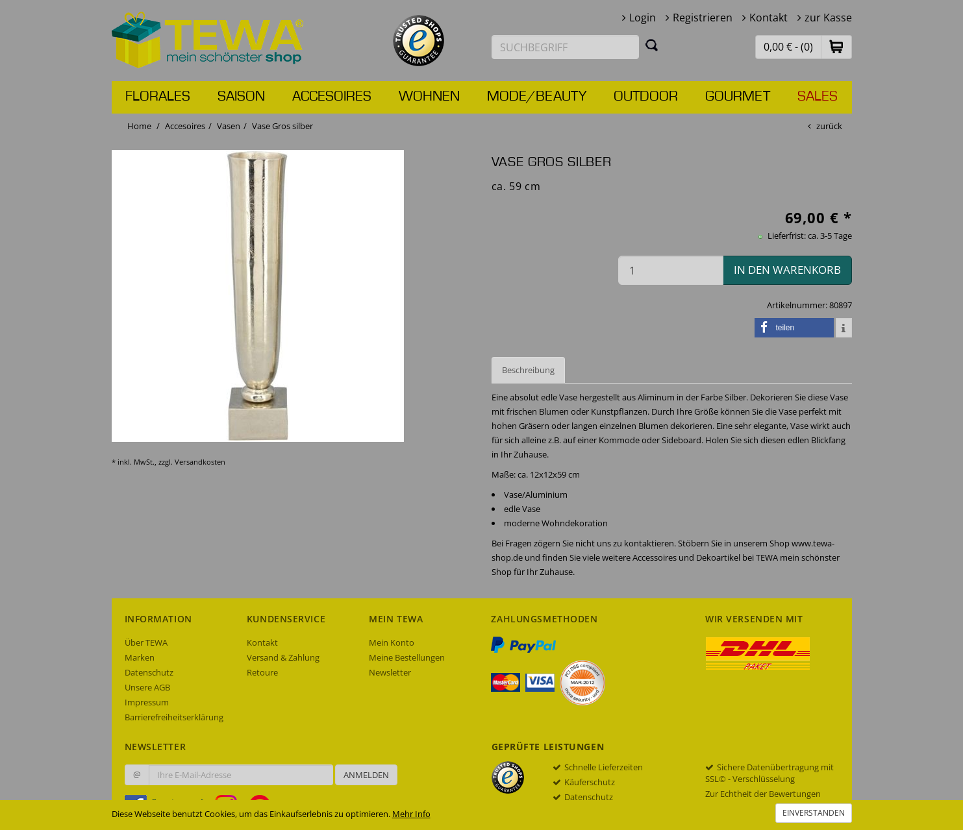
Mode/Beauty (536, 97)
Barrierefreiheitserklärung (174, 717)
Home (139, 126)
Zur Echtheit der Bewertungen (763, 793)
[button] (836, 46)
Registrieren (702, 17)
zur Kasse (828, 17)
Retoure (262, 672)
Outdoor (646, 97)
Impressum (147, 702)
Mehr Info (411, 814)
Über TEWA (146, 642)
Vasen (228, 126)
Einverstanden (813, 812)
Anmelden (366, 775)
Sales (817, 97)
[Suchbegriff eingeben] (566, 47)
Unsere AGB (147, 687)
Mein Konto (391, 642)
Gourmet (737, 97)
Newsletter (390, 672)
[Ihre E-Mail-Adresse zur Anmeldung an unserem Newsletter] (241, 774)
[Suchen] (652, 45)
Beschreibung (528, 370)
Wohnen (429, 97)
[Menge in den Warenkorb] (670, 270)
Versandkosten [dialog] (200, 462)
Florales (157, 97)
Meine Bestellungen (407, 657)
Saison (241, 97)
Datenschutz (149, 672)
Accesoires (331, 97)
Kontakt (768, 17)
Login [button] (642, 17)
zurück (829, 126)
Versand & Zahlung (283, 657)
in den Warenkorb (787, 269)
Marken (140, 657)
